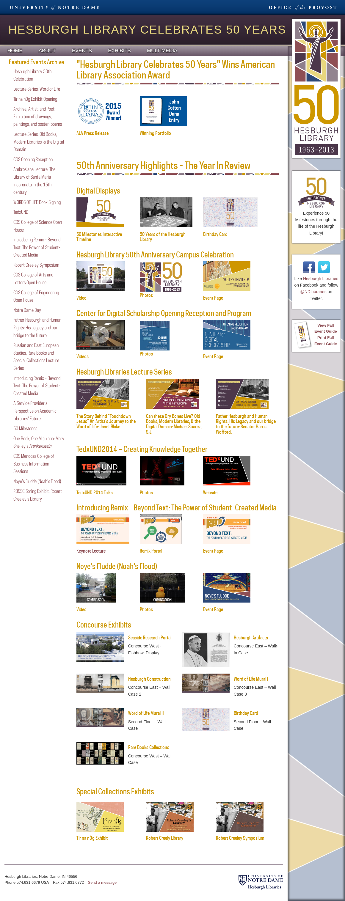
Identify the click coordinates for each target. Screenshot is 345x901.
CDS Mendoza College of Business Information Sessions (33, 463)
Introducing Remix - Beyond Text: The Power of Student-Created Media (36, 247)
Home (14, 51)
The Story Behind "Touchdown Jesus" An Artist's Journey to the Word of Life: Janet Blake (106, 421)
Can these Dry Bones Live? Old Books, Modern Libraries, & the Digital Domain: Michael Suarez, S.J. (174, 424)
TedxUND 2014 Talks (94, 493)
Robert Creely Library (170, 835)
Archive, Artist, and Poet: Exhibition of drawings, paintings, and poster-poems (37, 116)
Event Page (213, 551)
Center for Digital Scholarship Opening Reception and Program (163, 313)
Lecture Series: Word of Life (36, 89)
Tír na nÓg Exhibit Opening (35, 99)
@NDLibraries (313, 291)
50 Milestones (25, 428)
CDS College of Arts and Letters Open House (33, 278)
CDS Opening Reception (33, 159)
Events (82, 51)
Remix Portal (151, 551)
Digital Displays (98, 190)
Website (210, 493)
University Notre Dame (54, 7)
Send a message (102, 882)
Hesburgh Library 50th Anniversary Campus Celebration (155, 254)
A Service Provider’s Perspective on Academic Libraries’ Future (35, 410)
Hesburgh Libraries (320, 278)
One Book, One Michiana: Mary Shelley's (38, 442)
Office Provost (302, 7)
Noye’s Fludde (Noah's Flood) (37, 481)
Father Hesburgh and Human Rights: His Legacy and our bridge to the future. (37, 327)
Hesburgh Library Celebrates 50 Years (147, 29)
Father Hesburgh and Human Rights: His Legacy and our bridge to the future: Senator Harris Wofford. (246, 424)
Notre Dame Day (27, 310)
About (47, 51)
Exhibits (119, 51)
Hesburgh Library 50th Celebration (32, 75)
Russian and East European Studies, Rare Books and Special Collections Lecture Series (36, 356)
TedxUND (20, 212)
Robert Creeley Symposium (36, 265)
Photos (146, 493)
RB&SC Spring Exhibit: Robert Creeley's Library (37, 495)
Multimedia (162, 51)
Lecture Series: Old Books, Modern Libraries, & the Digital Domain (38, 141)
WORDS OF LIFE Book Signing (37, 202)
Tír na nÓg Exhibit (100, 835)
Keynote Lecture (91, 551)
